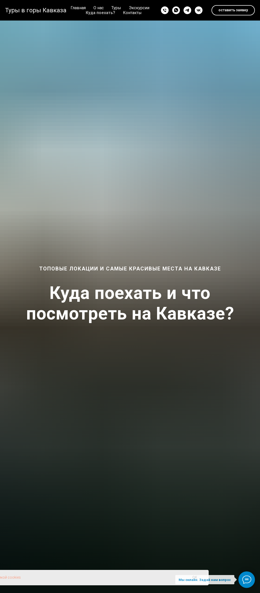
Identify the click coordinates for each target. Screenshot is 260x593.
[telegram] (187, 10)
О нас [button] (98, 7)
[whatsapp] (176, 10)
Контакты (132, 12)
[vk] (199, 10)
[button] (233, 10)
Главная (78, 7)
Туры (116, 7)
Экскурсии (139, 7)
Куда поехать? (100, 12)
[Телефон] (165, 10)
